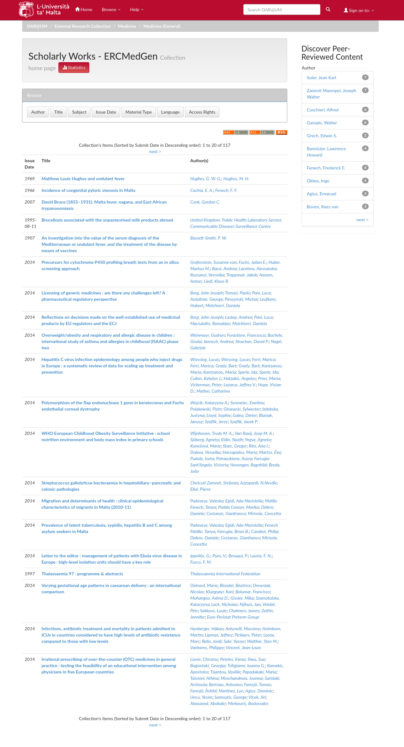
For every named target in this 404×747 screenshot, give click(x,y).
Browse (111, 9)
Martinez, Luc (231, 690)
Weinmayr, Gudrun (207, 335)
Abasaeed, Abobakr (208, 703)
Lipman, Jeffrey (218, 634)
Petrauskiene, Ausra (234, 458)
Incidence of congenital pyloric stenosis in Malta (88, 190)
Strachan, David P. (252, 341)
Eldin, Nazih (232, 439)
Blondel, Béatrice (235, 585)
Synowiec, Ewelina (247, 402)
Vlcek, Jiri (256, 697)
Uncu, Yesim (201, 697)
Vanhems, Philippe (207, 647)
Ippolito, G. (200, 555)
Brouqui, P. (238, 555)
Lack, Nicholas (224, 604)
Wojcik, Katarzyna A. (209, 402)
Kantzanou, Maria (219, 372)
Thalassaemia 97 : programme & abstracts (82, 573)
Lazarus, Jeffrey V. (239, 384)
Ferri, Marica (263, 359)
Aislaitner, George (206, 299)
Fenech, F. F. (226, 190)
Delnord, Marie (203, 585)
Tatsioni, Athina (204, 678)
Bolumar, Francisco (252, 591)
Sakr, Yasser (234, 641)
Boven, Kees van (322, 206)
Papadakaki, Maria (259, 671)
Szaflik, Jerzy (216, 421)
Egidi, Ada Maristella (244, 500)
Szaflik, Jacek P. (244, 421)
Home (83, 9)
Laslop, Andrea (238, 317)
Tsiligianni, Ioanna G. (246, 665)
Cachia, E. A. (201, 190)
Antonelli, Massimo (242, 628)
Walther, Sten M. (262, 641)
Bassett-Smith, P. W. (208, 237)
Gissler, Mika (242, 598)
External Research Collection (83, 26)
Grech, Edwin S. (322, 135)
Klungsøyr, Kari (219, 591)
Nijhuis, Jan (250, 604)
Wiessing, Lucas (204, 359)
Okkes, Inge (318, 180)
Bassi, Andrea (224, 268)
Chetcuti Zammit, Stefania (214, 482)
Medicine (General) (161, 26)
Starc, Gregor (235, 445)
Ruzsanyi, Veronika (207, 274)
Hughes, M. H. (236, 178)
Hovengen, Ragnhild (248, 464)
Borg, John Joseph (206, 292)
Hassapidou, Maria (240, 452)
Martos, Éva (270, 452)
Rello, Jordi (212, 641)
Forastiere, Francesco (246, 335)
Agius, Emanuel (321, 193)
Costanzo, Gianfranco (226, 513)
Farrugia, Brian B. (233, 531)
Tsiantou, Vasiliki (226, 671)
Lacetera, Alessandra (257, 268)
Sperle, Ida (247, 372)
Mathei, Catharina (213, 391)
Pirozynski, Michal (241, 299)
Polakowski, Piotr (205, 409)
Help (137, 9)
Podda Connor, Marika (238, 507)
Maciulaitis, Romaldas (210, 323)
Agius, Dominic (259, 690)
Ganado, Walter (322, 122)
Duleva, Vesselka (205, 452)
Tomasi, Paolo (237, 292)
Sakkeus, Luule (213, 610)
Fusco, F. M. (201, 562)
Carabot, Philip (264, 531)
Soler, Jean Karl (321, 77)
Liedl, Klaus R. (216, 281)
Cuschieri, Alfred (323, 109)
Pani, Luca (261, 292)
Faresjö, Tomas (257, 684)
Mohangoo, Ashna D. (209, 598)
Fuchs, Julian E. (252, 262)
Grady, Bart (226, 365)
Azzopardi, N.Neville (258, 482)
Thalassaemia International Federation (225, 573)
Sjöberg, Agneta (204, 439)
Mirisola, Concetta (264, 513)
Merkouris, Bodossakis (248, 703)
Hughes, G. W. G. (205, 178)
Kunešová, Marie (205, 445)
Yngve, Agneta (257, 439)
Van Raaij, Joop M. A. (254, 433)
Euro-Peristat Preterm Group (233, 617)
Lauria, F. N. (261, 555)
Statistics (74, 67)
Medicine (127, 26)
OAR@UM (37, 26)
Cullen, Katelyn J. (206, 378)
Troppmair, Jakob (241, 274)
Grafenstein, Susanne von (213, 262)
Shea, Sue (256, 659)
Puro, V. (219, 555)
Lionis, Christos (204, 659)
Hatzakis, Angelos (239, 378)
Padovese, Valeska (206, 500)
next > (155, 151)
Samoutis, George (231, 697)
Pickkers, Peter (248, 634)
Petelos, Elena (232, 659)
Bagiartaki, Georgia (207, 665)
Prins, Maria (269, 378)
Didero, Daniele (204, 537)
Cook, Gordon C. (205, 202)
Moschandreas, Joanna (241, 678)
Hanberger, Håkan (206, 628)
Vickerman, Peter (206, 384)
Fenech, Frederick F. (326, 167)
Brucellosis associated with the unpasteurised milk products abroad (107, 219)
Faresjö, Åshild (203, 690)
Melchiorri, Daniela (222, 305)
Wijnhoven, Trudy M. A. (211, 433)
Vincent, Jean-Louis (243, 647)
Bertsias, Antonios (225, 684)
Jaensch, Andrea (218, 341)
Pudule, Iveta (202, 458)
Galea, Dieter (245, 415)
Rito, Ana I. (259, 445)
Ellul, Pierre (200, 489)
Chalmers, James (244, 610)
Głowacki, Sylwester (241, 409)
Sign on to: (359, 10)
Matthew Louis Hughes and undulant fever (82, 178)
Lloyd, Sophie (218, 415)
